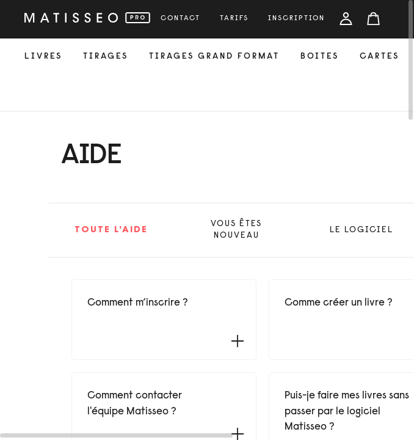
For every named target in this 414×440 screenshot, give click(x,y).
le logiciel (361, 230)
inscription (296, 18)
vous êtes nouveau (236, 230)
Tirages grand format (214, 57)
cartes (379, 57)
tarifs (234, 18)
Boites (319, 57)
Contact (180, 18)
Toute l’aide (111, 230)
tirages (105, 57)
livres (43, 57)
